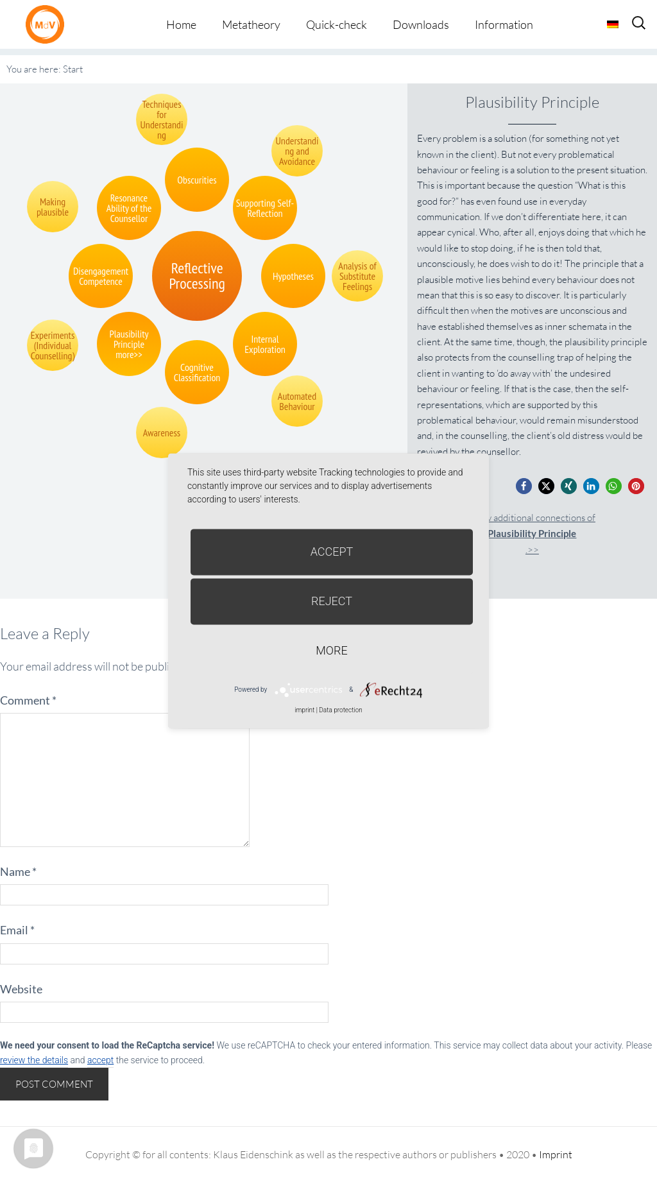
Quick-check (336, 24)
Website (21, 989)
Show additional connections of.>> (532, 533)
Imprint (555, 1154)
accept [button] (100, 1060)
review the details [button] (34, 1060)
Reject (331, 601)
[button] (524, 486)
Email (17, 930)
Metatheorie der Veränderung (48, 24)
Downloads (421, 24)
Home (181, 24)
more (331, 650)
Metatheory (251, 24)
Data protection (340, 710)
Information (504, 24)
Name (18, 871)
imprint (304, 710)
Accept (332, 551)
